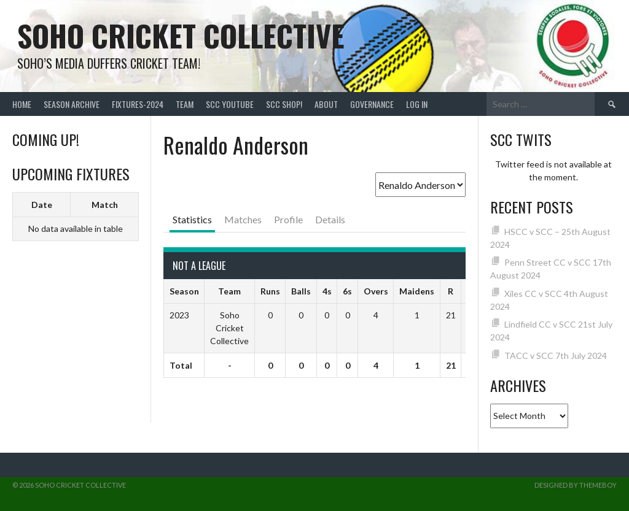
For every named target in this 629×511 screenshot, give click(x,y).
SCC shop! (284, 104)
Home (21, 104)
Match (105, 204)
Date (41, 204)
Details (330, 219)
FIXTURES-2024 (137, 104)
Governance (372, 104)
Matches (243, 219)
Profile (288, 219)
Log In (417, 104)
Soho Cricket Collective (181, 35)
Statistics (192, 219)
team (184, 104)
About (326, 104)
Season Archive (72, 104)
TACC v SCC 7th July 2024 (555, 355)
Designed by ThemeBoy (575, 485)
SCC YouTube (230, 104)
